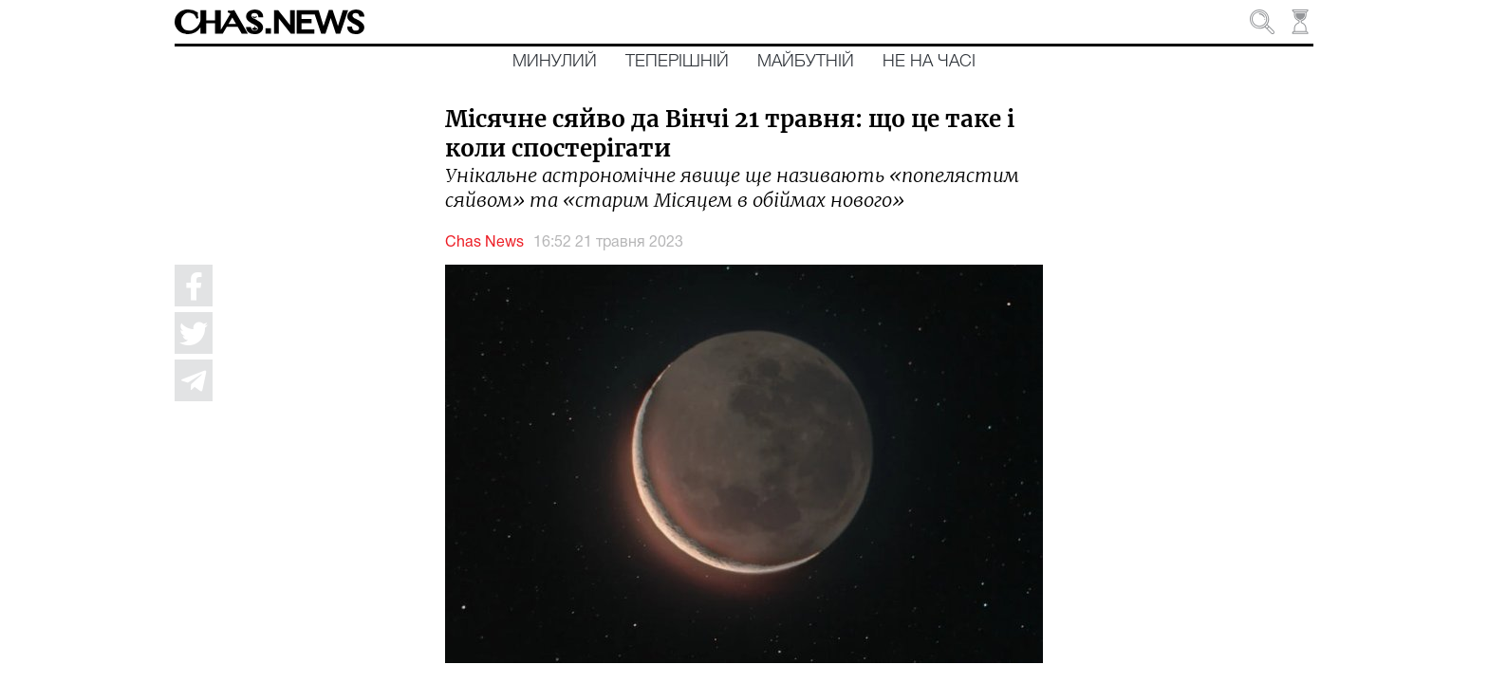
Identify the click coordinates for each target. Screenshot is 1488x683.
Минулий (554, 61)
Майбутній (805, 61)
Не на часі (929, 61)
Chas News (484, 242)
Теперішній (677, 61)
